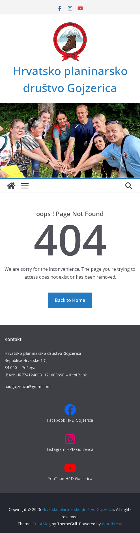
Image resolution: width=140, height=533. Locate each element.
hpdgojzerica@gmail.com (28, 386)
